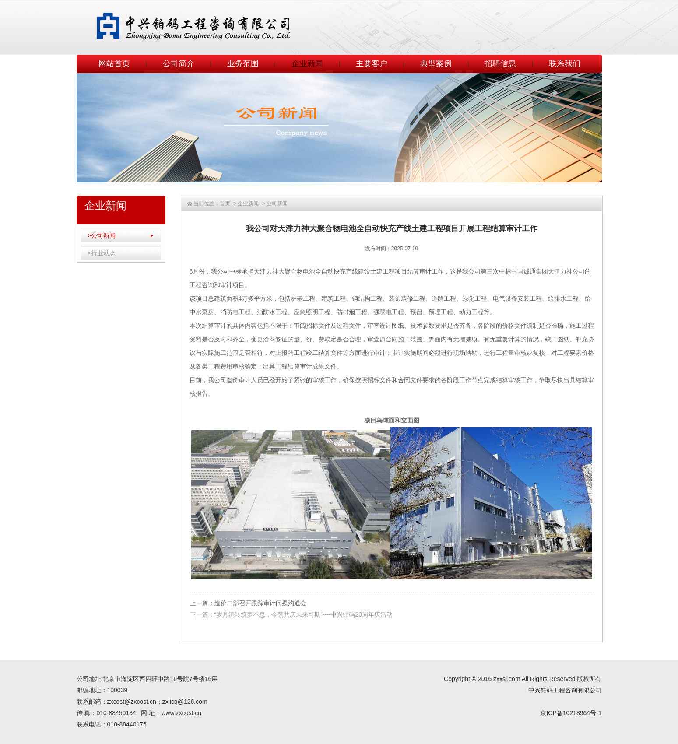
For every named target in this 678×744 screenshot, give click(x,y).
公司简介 (178, 63)
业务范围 (243, 63)
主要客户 (371, 63)
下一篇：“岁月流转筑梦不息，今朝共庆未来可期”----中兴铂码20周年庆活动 (291, 614)
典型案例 (436, 63)
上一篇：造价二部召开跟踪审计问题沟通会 (248, 603)
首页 (225, 203)
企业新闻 (307, 63)
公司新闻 (277, 203)
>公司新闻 (102, 235)
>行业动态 (102, 252)
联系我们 (564, 63)
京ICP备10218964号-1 (570, 712)
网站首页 (114, 63)
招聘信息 (500, 63)
